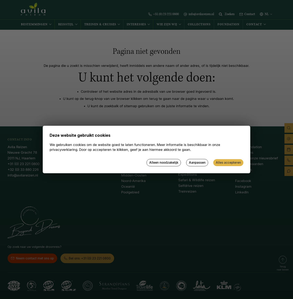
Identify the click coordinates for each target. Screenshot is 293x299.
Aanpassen (197, 162)
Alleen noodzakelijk (163, 162)
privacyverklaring (63, 150)
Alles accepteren (228, 162)
